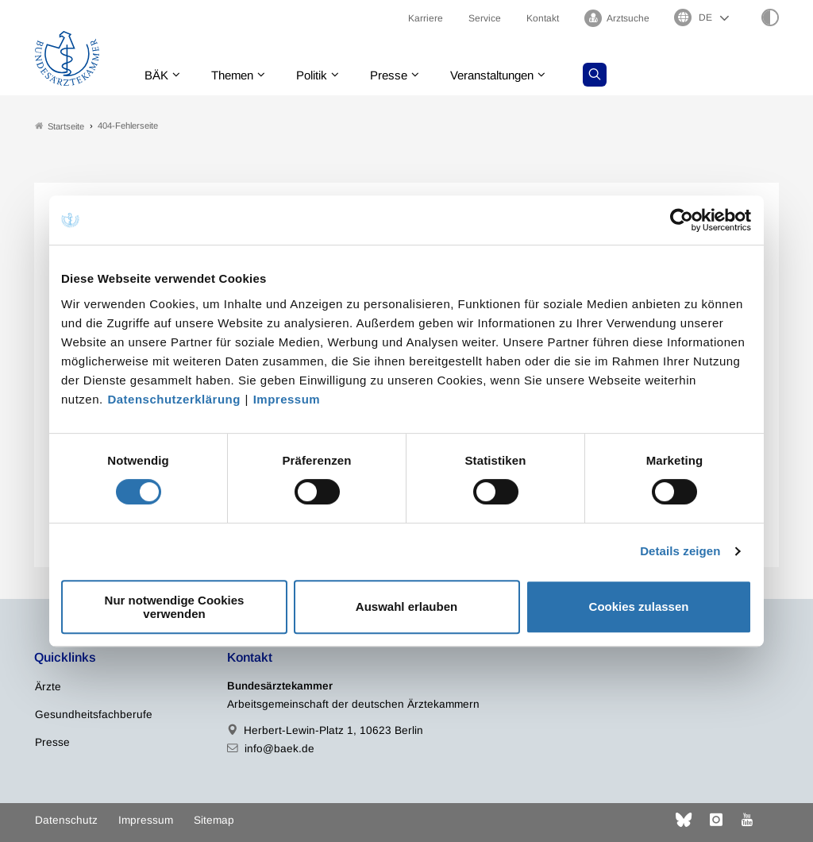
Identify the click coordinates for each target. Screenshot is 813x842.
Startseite (59, 126)
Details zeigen (680, 551)
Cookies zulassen (639, 606)
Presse (401, 75)
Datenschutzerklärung (174, 399)
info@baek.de (279, 749)
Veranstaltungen (510, 75)
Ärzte (48, 687)
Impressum (287, 399)
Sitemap (214, 820)
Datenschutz (66, 820)
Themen (237, 75)
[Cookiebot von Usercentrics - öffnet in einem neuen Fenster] (682, 220)
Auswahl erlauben (406, 606)
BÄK (157, 75)
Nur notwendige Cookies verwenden (175, 606)
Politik (320, 75)
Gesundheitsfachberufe (93, 714)
